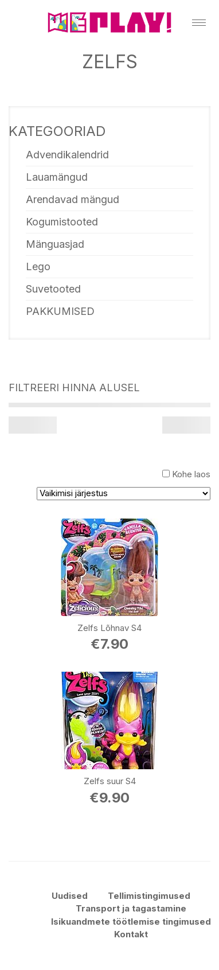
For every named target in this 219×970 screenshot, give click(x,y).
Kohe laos (191, 474)
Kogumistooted (62, 222)
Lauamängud (57, 177)
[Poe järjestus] (123, 493)
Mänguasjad (55, 244)
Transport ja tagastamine (131, 908)
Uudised (70, 895)
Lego (38, 266)
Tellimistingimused (149, 895)
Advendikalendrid (67, 155)
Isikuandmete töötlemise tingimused (131, 921)
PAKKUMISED (60, 311)
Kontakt (131, 934)
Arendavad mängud (72, 199)
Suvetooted (53, 289)
